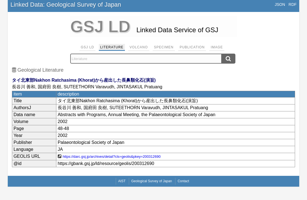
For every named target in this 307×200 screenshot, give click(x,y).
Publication (192, 47)
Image (217, 47)
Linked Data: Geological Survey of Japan (66, 4)
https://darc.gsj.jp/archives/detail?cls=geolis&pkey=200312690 (112, 156)
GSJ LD (87, 47)
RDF (293, 4)
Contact (183, 181)
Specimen (164, 47)
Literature (112, 47)
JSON (280, 4)
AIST (122, 181)
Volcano (139, 47)
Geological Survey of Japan (151, 181)
